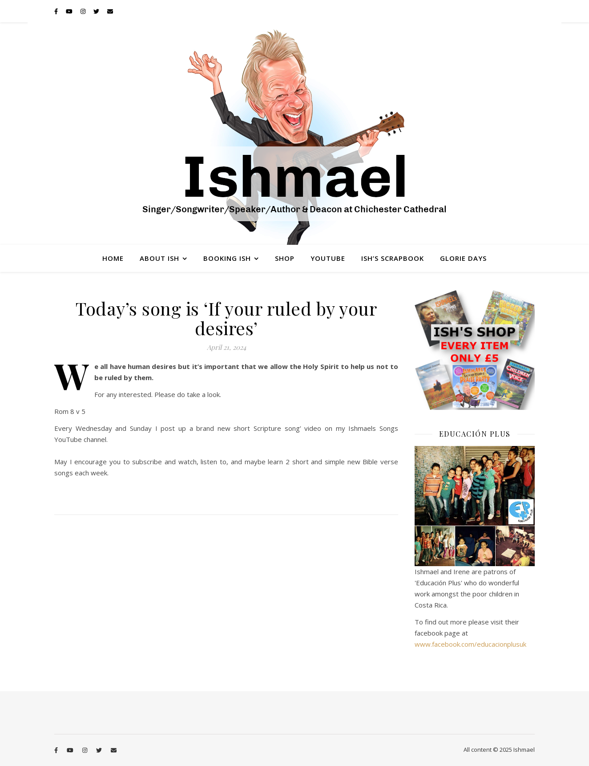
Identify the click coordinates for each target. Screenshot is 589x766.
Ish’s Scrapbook (392, 258)
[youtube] (70, 11)
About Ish (159, 258)
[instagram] (84, 11)
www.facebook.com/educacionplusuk (470, 644)
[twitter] (97, 11)
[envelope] (110, 11)
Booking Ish (227, 258)
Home (113, 258)
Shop (284, 258)
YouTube (328, 258)
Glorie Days (463, 258)
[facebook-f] (56, 11)
